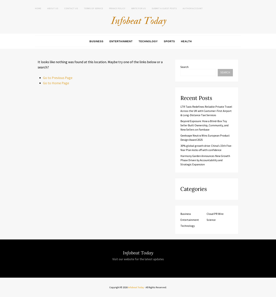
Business (96, 41)
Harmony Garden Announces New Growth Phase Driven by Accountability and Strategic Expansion (205, 160)
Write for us (138, 8)
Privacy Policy (117, 8)
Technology (148, 41)
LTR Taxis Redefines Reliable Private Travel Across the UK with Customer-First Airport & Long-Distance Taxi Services (206, 111)
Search (184, 67)
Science (211, 220)
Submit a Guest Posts (164, 8)
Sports (169, 41)
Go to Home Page (56, 83)
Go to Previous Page (57, 77)
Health (186, 41)
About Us (52, 8)
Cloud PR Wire (215, 214)
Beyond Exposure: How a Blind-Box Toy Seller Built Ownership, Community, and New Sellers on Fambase (204, 125)
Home (38, 8)
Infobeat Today (136, 287)
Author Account (193, 8)
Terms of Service (93, 8)
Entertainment (121, 41)
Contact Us (71, 8)
